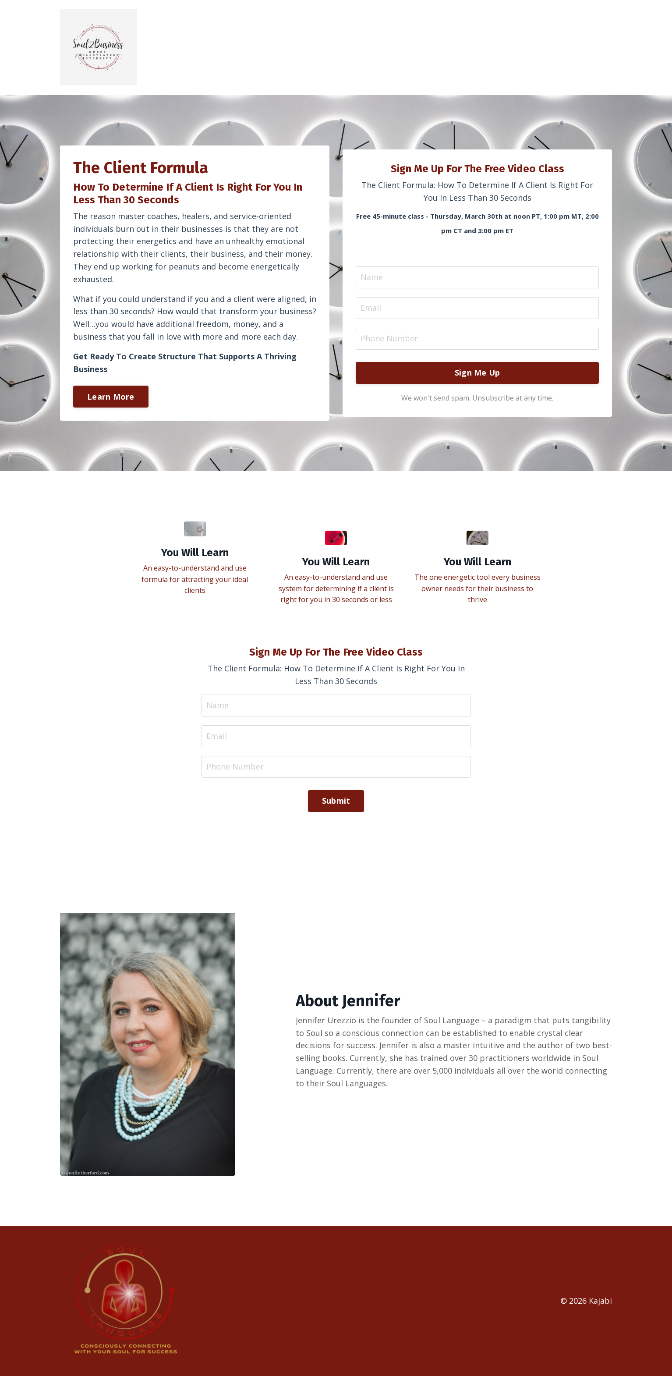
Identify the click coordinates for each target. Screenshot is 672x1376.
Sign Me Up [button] (477, 372)
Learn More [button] (110, 396)
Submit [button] (336, 800)
